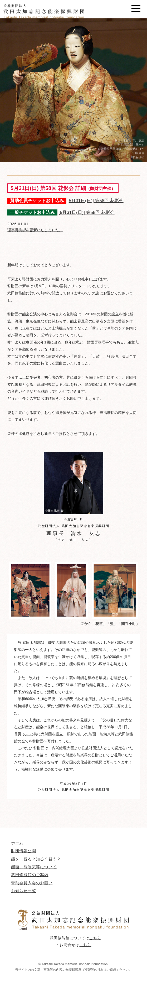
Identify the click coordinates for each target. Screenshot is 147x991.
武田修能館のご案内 (29, 874)
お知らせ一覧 (23, 891)
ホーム (17, 843)
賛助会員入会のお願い (32, 883)
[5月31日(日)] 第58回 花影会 (96, 200)
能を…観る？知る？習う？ (36, 859)
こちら (95, 938)
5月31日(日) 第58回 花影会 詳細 (63, 188)
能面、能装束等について (34, 867)
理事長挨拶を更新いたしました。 (35, 230)
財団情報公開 (23, 851)
